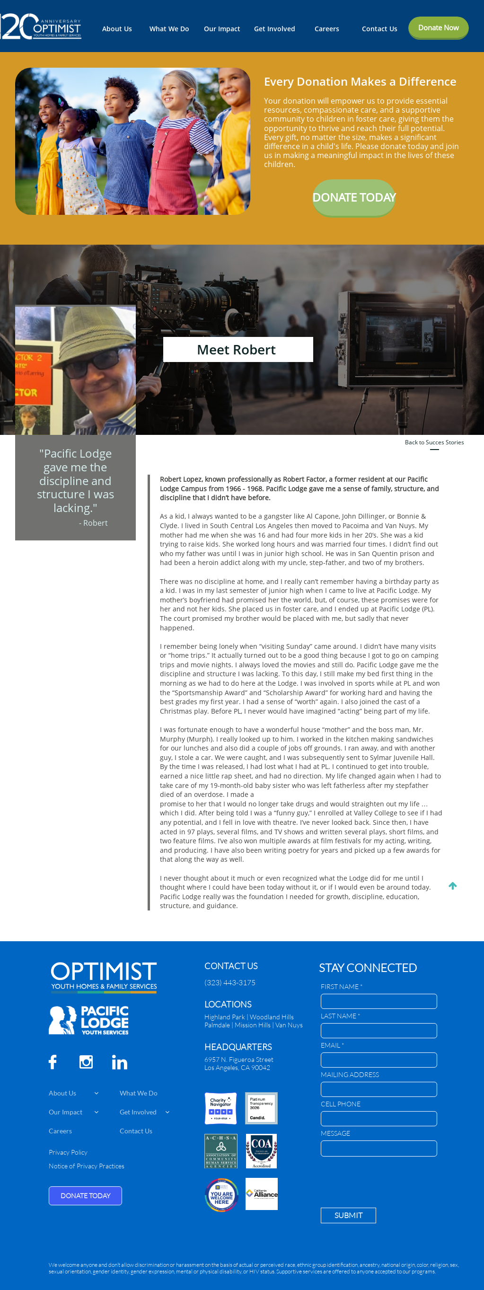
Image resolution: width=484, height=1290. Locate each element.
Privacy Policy (68, 1152)
